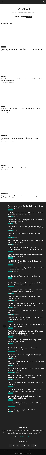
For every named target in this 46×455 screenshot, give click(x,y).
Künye (8, 450)
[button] (2, 2)
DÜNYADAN (10, 230)
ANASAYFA (29, 16)
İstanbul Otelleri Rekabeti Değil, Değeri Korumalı (24, 276)
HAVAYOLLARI (10, 223)
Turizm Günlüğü (4, 52)
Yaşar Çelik (3, 169)
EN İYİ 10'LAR (10, 365)
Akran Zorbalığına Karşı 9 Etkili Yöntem (21, 410)
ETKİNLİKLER (10, 244)
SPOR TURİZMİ (4, 135)
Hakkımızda (12, 450)
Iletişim (17, 450)
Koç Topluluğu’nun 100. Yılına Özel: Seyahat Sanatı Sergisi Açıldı (22, 196)
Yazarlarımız (22, 450)
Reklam (4, 450)
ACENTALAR (4, 46)
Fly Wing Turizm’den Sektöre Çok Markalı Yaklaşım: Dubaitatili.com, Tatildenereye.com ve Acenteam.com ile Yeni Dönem (25, 333)
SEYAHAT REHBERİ (11, 351)
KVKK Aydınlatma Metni (30, 450)
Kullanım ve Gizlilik (39, 450)
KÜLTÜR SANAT (4, 193)
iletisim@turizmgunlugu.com (25, 436)
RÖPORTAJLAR (10, 286)
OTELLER (3, 106)
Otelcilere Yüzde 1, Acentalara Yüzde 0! (13, 168)
